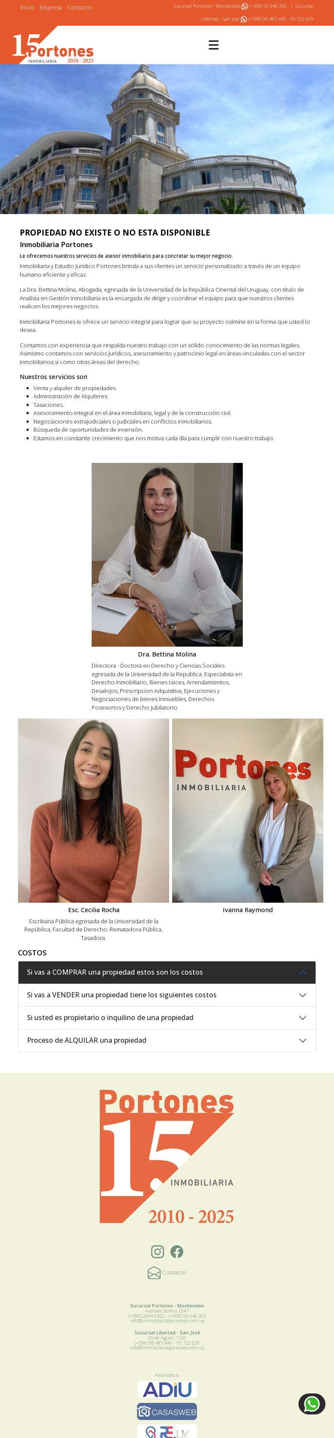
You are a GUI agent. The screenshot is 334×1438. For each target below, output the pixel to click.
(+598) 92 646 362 (264, 6)
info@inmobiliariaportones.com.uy (167, 1320)
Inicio (28, 7)
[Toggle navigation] (213, 45)
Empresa (51, 7)
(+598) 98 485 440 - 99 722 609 (277, 18)
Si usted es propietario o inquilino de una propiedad (110, 1017)
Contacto (79, 7)
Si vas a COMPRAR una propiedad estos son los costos (115, 972)
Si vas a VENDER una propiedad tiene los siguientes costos (122, 994)
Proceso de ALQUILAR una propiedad (86, 1040)
